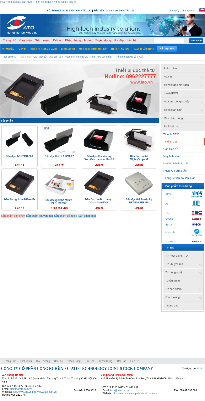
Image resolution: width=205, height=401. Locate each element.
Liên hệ (134, 361)
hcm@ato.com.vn (120, 390)
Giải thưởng (43, 361)
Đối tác (58, 361)
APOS (169, 194)
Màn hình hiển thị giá (176, 163)
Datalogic (171, 241)
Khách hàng (74, 361)
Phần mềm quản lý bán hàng (16, 1)
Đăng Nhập (189, 10)
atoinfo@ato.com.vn (21, 388)
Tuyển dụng (105, 361)
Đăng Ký (174, 10)
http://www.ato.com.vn (44, 391)
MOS (200, 368)
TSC (168, 213)
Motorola (170, 232)
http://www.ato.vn (21, 391)
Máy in (72, 1)
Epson (169, 224)
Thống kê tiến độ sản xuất (179, 178)
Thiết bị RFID (171, 134)
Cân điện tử (170, 148)
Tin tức (89, 361)
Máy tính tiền (171, 156)
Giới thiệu (26, 361)
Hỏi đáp (121, 361)
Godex (169, 218)
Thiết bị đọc (170, 141)
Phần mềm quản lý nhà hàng (50, 1)
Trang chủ (10, 361)
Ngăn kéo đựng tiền (175, 170)
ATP (168, 204)
